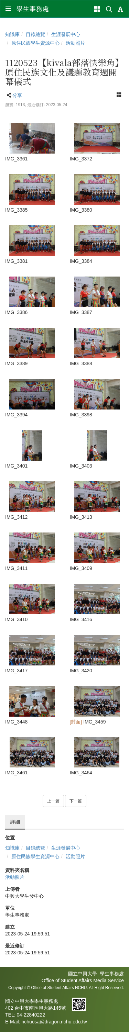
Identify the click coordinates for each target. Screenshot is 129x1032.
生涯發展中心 (65, 34)
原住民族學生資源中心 (35, 43)
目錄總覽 (35, 34)
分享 (17, 95)
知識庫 (12, 34)
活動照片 (75, 43)
